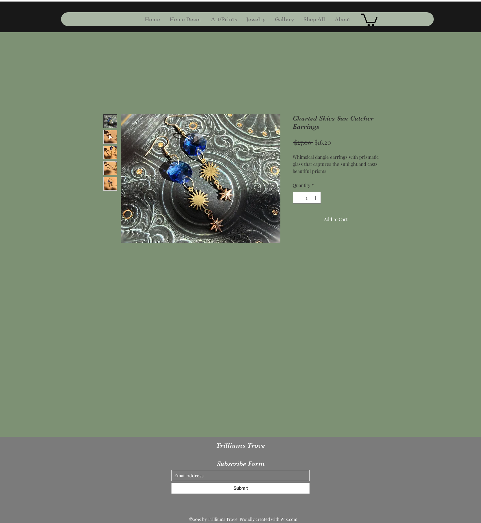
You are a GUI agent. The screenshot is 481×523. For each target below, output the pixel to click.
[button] (369, 19)
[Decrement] (298, 198)
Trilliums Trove (240, 445)
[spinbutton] (307, 198)
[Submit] (240, 488)
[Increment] (316, 198)
